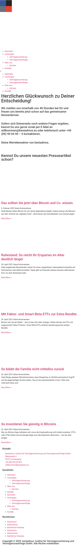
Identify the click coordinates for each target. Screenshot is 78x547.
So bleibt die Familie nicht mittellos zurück (32, 369)
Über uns (8, 63)
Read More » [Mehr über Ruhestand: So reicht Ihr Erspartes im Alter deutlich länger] (6, 277)
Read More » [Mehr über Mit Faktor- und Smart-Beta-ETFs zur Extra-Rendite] (6, 332)
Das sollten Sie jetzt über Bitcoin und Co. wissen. (37, 203)
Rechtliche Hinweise (15, 527)
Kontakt (8, 68)
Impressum (12, 522)
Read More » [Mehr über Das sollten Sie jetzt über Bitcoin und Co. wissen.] (6, 218)
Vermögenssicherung (18, 57)
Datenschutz (12, 525)
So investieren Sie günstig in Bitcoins (28, 424)
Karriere (12, 65)
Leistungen (9, 54)
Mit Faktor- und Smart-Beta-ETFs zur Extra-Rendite (39, 314)
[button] (39, 71)
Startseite (9, 51)
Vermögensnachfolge (18, 60)
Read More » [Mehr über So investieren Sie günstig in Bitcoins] (6, 442)
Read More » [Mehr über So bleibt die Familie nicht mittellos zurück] (6, 387)
